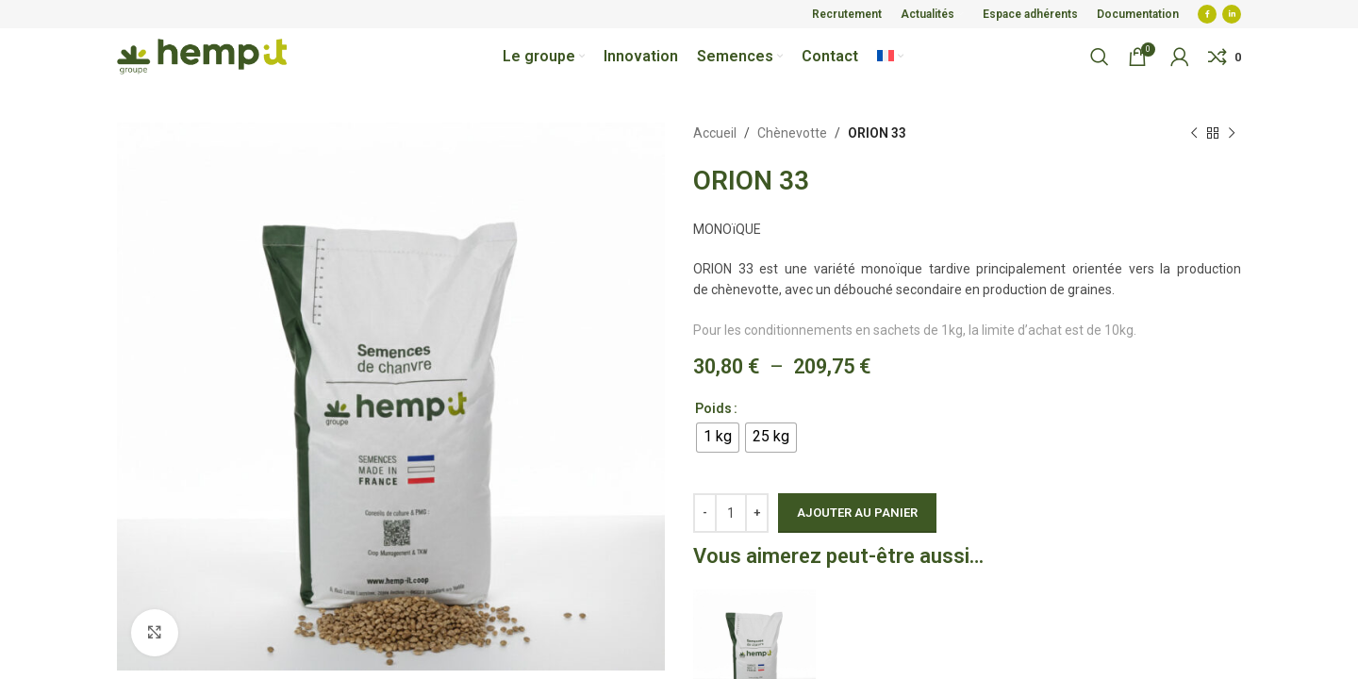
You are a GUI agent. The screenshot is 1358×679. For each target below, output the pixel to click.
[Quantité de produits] (731, 513)
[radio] (717, 437)
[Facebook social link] (1207, 14)
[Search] (1099, 56)
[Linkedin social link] (1231, 14)
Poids (713, 408)
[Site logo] (202, 55)
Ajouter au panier (857, 512)
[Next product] (1231, 133)
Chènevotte (792, 133)
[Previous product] (1193, 133)
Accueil (715, 133)
